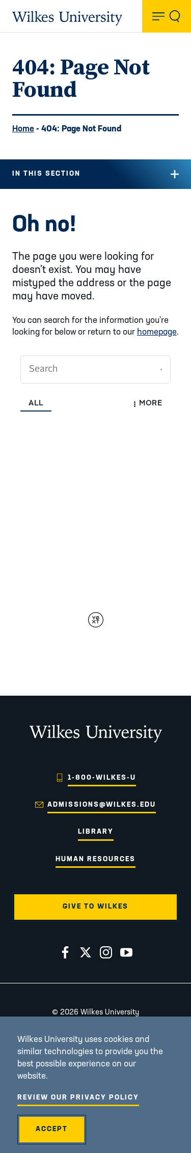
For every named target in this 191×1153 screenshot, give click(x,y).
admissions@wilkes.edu (101, 805)
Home (23, 129)
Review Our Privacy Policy (78, 1098)
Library (96, 832)
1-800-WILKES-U (102, 778)
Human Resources (95, 859)
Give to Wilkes (95, 907)
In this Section (46, 174)
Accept (52, 1129)
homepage (157, 332)
